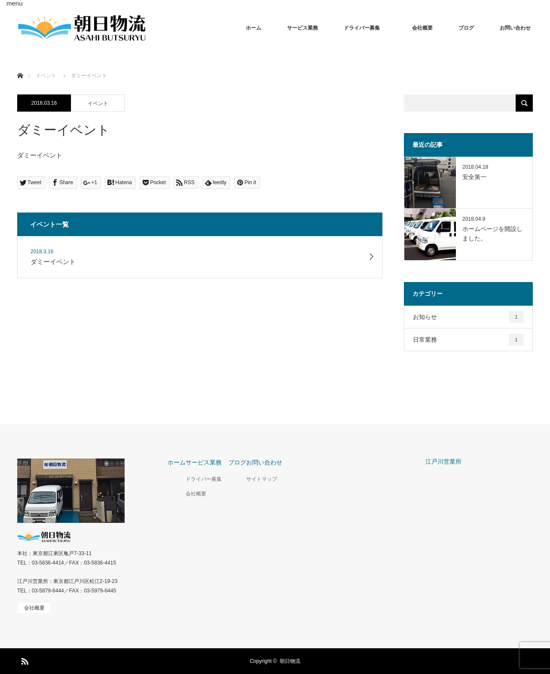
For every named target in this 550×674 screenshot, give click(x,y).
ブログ (466, 28)
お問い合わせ (515, 28)
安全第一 (474, 176)
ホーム (253, 28)
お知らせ (468, 317)
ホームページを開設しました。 (492, 233)
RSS (23, 659)
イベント (98, 103)
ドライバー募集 (365, 28)
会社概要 (422, 28)
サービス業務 (302, 28)
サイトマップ (261, 479)
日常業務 (468, 340)
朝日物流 (290, 661)
